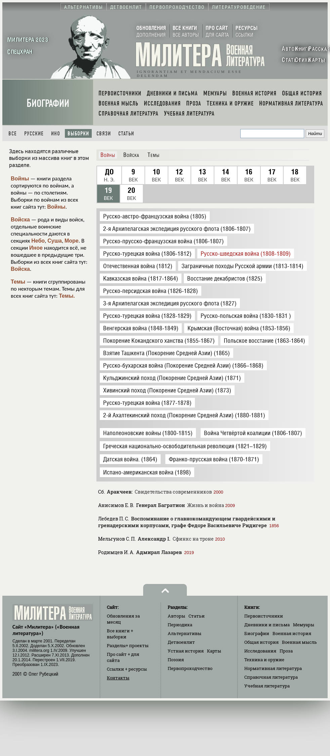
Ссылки (127, 669)
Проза (286, 651)
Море (72, 241)
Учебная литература (267, 686)
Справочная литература (271, 677)
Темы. (67, 296)
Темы (18, 282)
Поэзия (176, 660)
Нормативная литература (273, 668)
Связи (103, 133)
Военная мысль (299, 642)
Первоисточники (263, 616)
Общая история (261, 642)
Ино (55, 133)
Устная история (186, 651)
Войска (20, 219)
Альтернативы (184, 633)
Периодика (180, 625)
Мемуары (303, 625)
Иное (36, 248)
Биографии (48, 103)
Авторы (176, 616)
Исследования (260, 651)
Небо (38, 241)
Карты (214, 651)
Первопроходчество (190, 668)
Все (12, 133)
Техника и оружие (264, 660)
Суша (54, 241)
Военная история (292, 633)
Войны (20, 178)
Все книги (120, 634)
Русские (34, 133)
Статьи (126, 133)
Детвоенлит (181, 642)
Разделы (128, 645)
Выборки (78, 133)
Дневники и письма (267, 625)
